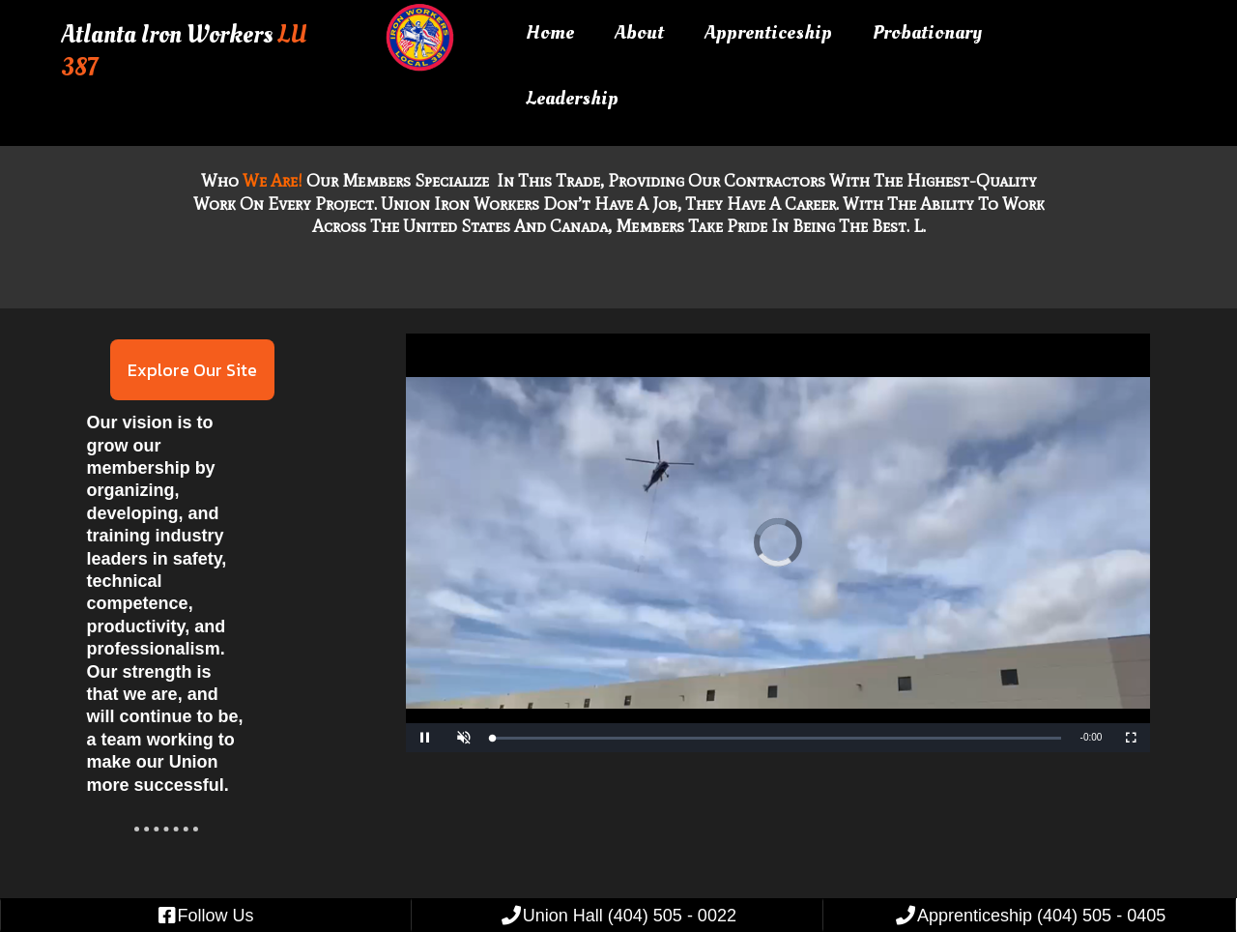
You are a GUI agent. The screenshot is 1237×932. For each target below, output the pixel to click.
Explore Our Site (192, 370)
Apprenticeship (768, 32)
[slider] (777, 738)
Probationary (927, 32)
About (639, 32)
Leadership (572, 98)
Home (550, 32)
